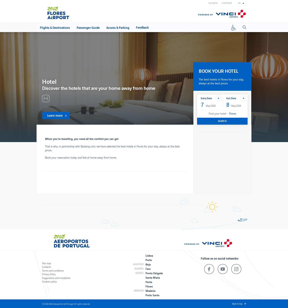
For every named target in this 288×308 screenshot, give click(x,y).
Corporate (227, 2)
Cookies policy (49, 281)
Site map (46, 263)
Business (213, 2)
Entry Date (206, 98)
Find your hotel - (222, 113)
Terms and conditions (53, 270)
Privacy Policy (49, 274)
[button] (241, 2)
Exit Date (231, 98)
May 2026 (208, 104)
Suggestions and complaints (56, 278)
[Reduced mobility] (233, 27)
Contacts (46, 267)
